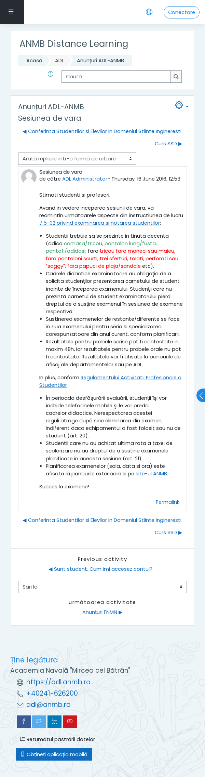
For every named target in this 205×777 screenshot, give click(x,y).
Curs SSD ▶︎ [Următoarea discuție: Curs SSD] (168, 143)
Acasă (34, 60)
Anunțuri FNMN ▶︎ (102, 612)
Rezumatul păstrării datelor (57, 739)
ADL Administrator (84, 178)
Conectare (181, 12)
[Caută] (116, 76)
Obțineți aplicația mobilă (53, 754)
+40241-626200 (52, 693)
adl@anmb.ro (48, 704)
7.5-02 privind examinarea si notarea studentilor (99, 223)
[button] (51, 76)
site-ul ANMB (151, 473)
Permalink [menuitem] (167, 502)
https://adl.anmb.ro (58, 682)
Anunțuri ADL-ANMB (100, 60)
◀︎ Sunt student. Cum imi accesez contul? (100, 569)
